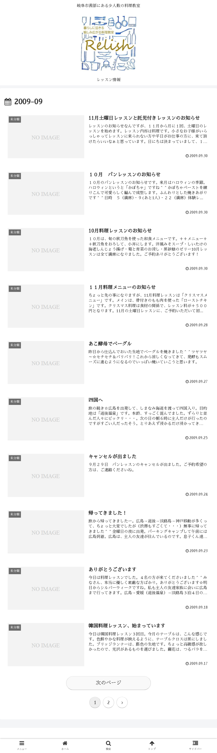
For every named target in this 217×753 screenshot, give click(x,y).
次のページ (108, 682)
